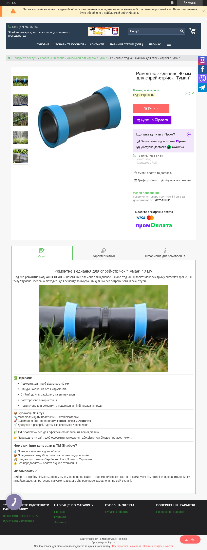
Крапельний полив (52, 58)
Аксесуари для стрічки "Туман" (87, 58)
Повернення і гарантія (170, 511)
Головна (42, 44)
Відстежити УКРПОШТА (18, 521)
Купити (153, 108)
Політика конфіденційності (158, 546)
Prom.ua (122, 538)
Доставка (60, 522)
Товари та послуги (70, 44)
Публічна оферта (116, 511)
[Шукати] (182, 31)
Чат (190, 539)
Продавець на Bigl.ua (103, 542)
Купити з (154, 120)
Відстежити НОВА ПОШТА (20, 515)
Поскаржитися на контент (126, 546)
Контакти (97, 44)
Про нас (155, 44)
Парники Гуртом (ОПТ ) (126, 44)
